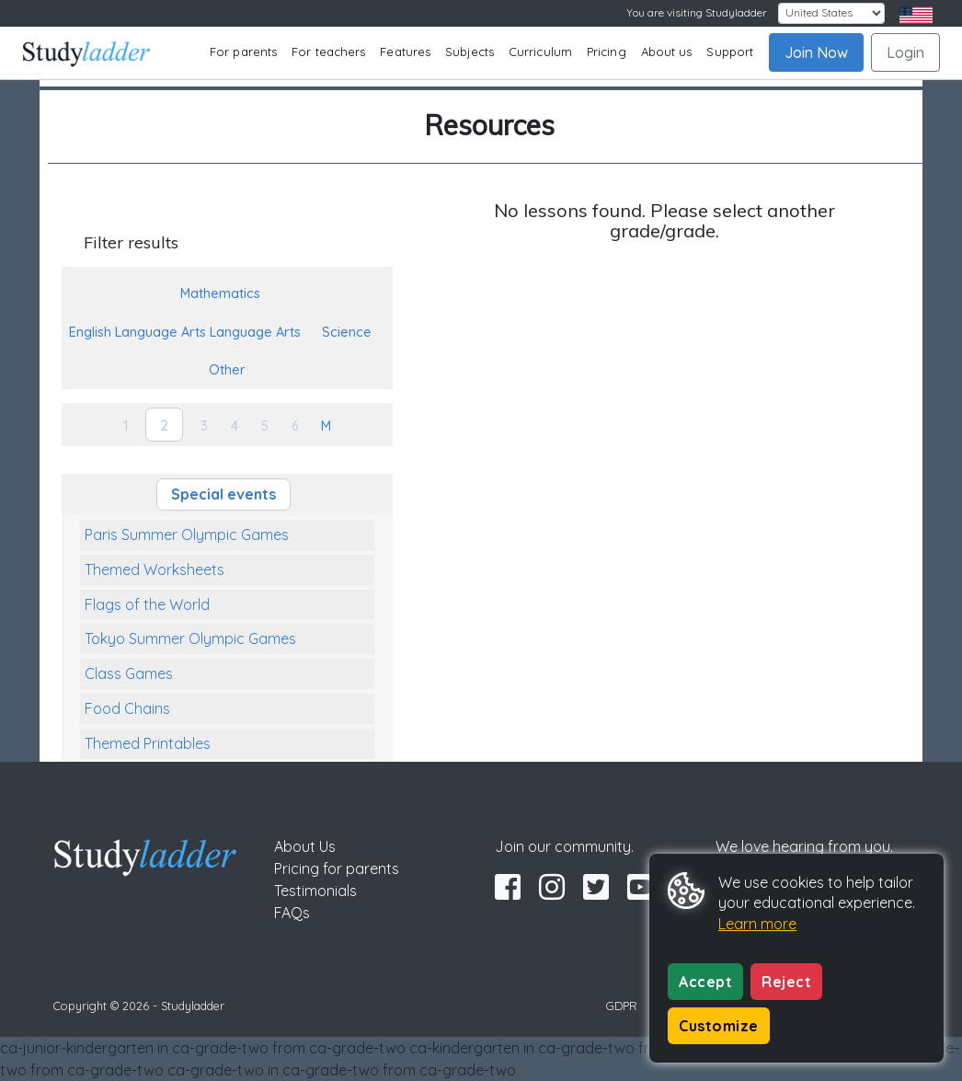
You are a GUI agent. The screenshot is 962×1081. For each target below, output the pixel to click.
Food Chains (127, 708)
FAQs (292, 912)
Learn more (757, 923)
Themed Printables (148, 743)
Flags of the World (147, 604)
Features (405, 51)
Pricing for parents (336, 868)
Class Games (129, 673)
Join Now (816, 52)
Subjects (469, 51)
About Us (305, 846)
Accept (705, 981)
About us (667, 51)
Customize (719, 1026)
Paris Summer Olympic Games (187, 534)
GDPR (621, 1005)
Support (729, 51)
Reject (786, 981)
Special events (223, 494)
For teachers (328, 51)
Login (905, 52)
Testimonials (315, 890)
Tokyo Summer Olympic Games (190, 638)
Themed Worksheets (154, 569)
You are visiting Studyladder (696, 12)
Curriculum (540, 51)
